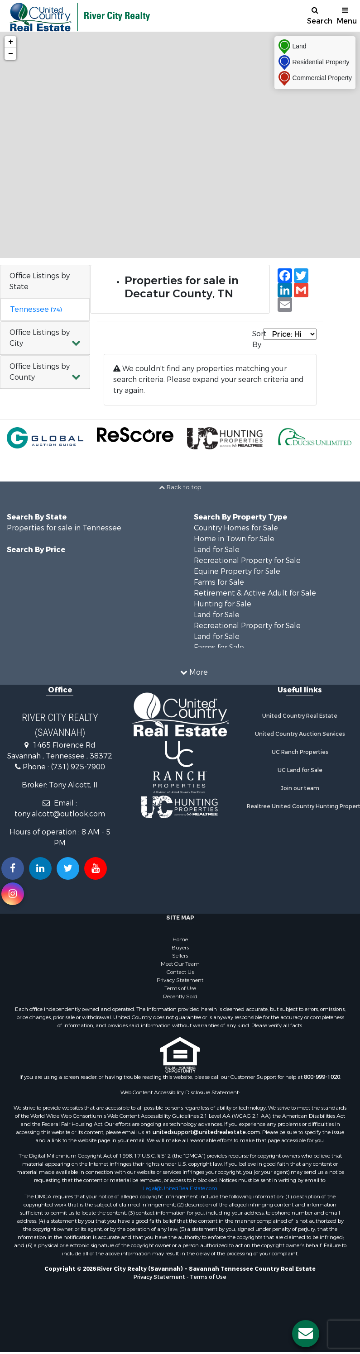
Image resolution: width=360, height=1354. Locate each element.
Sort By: (257, 339)
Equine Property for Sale (237, 571)
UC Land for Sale (300, 770)
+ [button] (10, 42)
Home (180, 939)
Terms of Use (180, 988)
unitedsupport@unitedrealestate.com (206, 1132)
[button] (45, 338)
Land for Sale (217, 549)
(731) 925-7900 (78, 767)
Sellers (180, 955)
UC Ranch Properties (300, 752)
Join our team (300, 788)
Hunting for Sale (222, 604)
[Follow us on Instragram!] (12, 893)
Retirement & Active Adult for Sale (255, 593)
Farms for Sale (219, 582)
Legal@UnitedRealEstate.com (180, 1188)
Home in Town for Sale (234, 539)
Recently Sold (180, 996)
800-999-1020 (322, 1077)
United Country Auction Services (300, 734)
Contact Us (180, 972)
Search (318, 16)
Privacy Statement (180, 980)
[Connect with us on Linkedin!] (40, 868)
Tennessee (36, 309)
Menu (347, 16)
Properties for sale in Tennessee (64, 528)
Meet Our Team (180, 964)
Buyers (180, 947)
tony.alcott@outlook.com (59, 814)
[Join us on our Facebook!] (12, 868)
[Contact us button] (305, 1333)
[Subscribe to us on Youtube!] (95, 868)
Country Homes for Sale (236, 528)
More (194, 672)
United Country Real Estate (299, 716)
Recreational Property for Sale (247, 560)
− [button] (10, 53)
